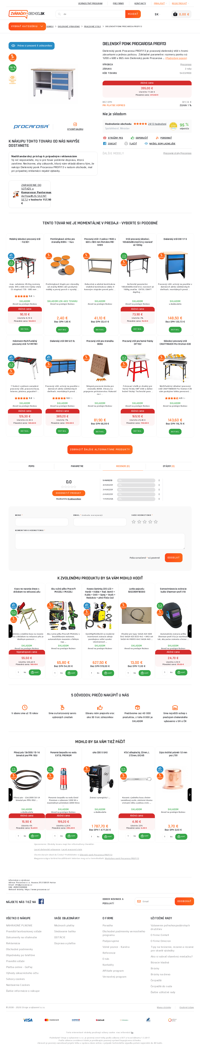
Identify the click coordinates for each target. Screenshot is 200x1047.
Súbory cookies (15, 979)
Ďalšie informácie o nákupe (23, 990)
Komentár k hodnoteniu (30, 530)
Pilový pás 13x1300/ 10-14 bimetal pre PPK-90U (27, 754)
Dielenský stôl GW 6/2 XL (62, 341)
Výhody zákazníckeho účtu (22, 973)
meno (19, 515)
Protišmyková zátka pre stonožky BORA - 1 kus (62, 240)
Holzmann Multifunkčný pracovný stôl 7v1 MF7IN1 (24, 342)
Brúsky (155, 968)
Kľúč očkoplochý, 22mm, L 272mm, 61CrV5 (136, 754)
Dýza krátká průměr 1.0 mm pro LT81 (173, 754)
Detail (25, 329)
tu (132, 1032)
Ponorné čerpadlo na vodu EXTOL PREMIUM (63, 754)
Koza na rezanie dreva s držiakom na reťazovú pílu (26, 590)
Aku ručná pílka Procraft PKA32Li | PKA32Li (63, 590)
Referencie (109, 952)
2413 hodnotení (157, 123)
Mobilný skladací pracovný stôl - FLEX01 (24, 240)
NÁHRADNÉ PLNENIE (19, 925)
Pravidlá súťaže (15, 961)
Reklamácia (13, 943)
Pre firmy (118, 3)
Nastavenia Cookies (18, 985)
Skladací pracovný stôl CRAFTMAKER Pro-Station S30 (175, 342)
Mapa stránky (164, 1007)
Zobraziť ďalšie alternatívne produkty (100, 449)
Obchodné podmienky (19, 949)
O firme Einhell (160, 935)
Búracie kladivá (160, 962)
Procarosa (185, 64)
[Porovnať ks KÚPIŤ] (18, 672)
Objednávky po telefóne (20, 955)
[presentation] (40, 557)
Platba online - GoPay (19, 967)
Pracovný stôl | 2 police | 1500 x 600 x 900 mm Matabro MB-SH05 (100, 242)
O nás (106, 958)
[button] (35, 672)
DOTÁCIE (59, 937)
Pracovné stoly (92, 26)
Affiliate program (113, 970)
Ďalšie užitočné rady (163, 992)
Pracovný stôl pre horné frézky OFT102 (137, 342)
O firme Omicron (161, 941)
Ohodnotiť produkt (68, 493)
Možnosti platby (64, 925)
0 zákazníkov (74, 499)
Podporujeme (111, 941)
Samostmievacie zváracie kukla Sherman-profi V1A (173, 590)
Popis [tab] (31, 466)
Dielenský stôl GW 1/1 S (175, 239)
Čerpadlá (156, 980)
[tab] (123, 466)
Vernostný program (90, 3)
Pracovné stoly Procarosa (177, 153)
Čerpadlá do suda (161, 986)
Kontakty (140, 3)
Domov (50, 26)
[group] (27, 631)
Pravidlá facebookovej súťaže (24, 931)
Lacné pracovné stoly (71, 849)
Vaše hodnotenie (142, 515)
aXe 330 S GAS (100, 752)
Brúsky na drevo (160, 974)
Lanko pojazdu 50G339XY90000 (136, 590)
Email (88, 515)
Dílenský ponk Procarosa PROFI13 (96, 855)
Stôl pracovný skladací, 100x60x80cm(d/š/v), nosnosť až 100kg (138, 242)
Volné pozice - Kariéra (116, 946)
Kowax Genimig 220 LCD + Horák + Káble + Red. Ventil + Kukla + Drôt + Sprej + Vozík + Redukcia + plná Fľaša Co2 (100, 593)
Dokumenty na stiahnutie (21, 937)
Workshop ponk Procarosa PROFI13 (122, 858)
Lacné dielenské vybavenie (47, 849)
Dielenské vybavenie (69, 26)
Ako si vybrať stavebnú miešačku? (172, 956)
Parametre (77, 466)
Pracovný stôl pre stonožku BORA (100, 342)
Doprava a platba (64, 943)
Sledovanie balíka (65, 931)
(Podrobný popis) (176, 58)
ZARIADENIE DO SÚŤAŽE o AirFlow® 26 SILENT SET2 (36, 192)
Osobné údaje (187, 1007)
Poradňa (108, 925)
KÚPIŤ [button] (36, 672)
